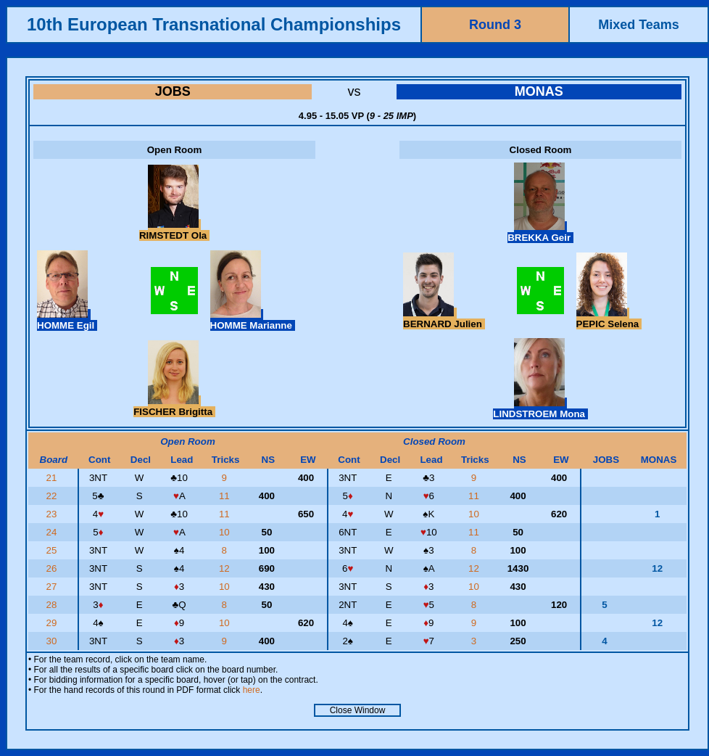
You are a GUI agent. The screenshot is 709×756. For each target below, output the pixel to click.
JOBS (173, 91)
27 (53, 586)
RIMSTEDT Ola (174, 230)
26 (53, 568)
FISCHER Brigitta (174, 406)
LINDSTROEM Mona (540, 408)
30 (53, 641)
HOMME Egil (67, 320)
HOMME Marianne (252, 320)
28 (53, 604)
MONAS (539, 91)
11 (226, 495)
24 (53, 532)
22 (53, 495)
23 (53, 514)
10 (475, 514)
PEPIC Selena (609, 318)
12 (226, 568)
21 (53, 477)
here (251, 690)
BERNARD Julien (444, 318)
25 (53, 550)
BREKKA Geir (540, 232)
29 (53, 622)
